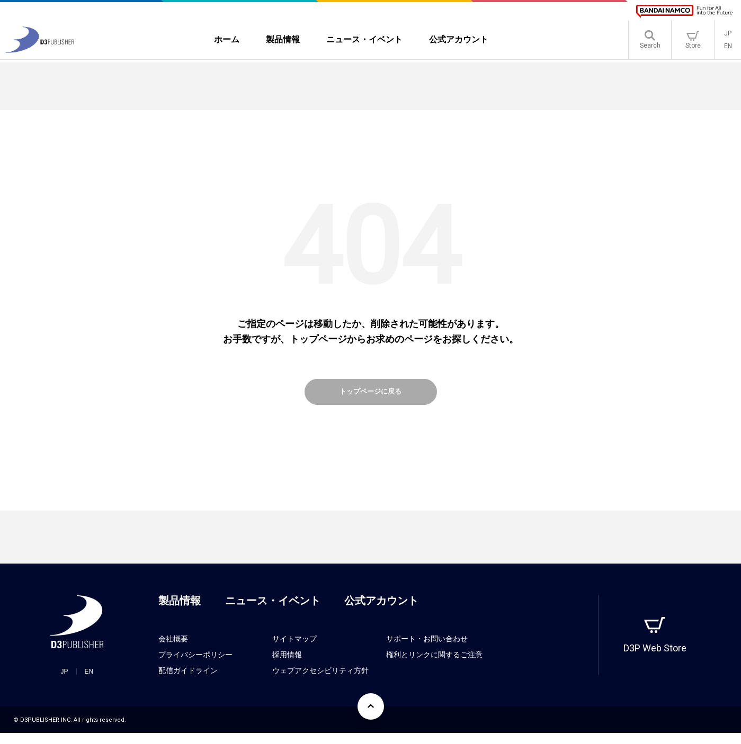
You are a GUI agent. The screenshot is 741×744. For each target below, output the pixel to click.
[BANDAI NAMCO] (684, 11)
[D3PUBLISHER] (39, 51)
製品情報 (179, 612)
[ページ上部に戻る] (371, 717)
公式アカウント (381, 612)
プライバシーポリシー (195, 665)
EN (728, 47)
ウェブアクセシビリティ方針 (320, 681)
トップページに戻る (371, 397)
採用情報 (287, 665)
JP (727, 35)
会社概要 (173, 650)
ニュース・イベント (272, 612)
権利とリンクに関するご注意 (434, 665)
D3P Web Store (654, 659)
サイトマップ (294, 650)
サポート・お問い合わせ (427, 650)
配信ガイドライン (188, 681)
